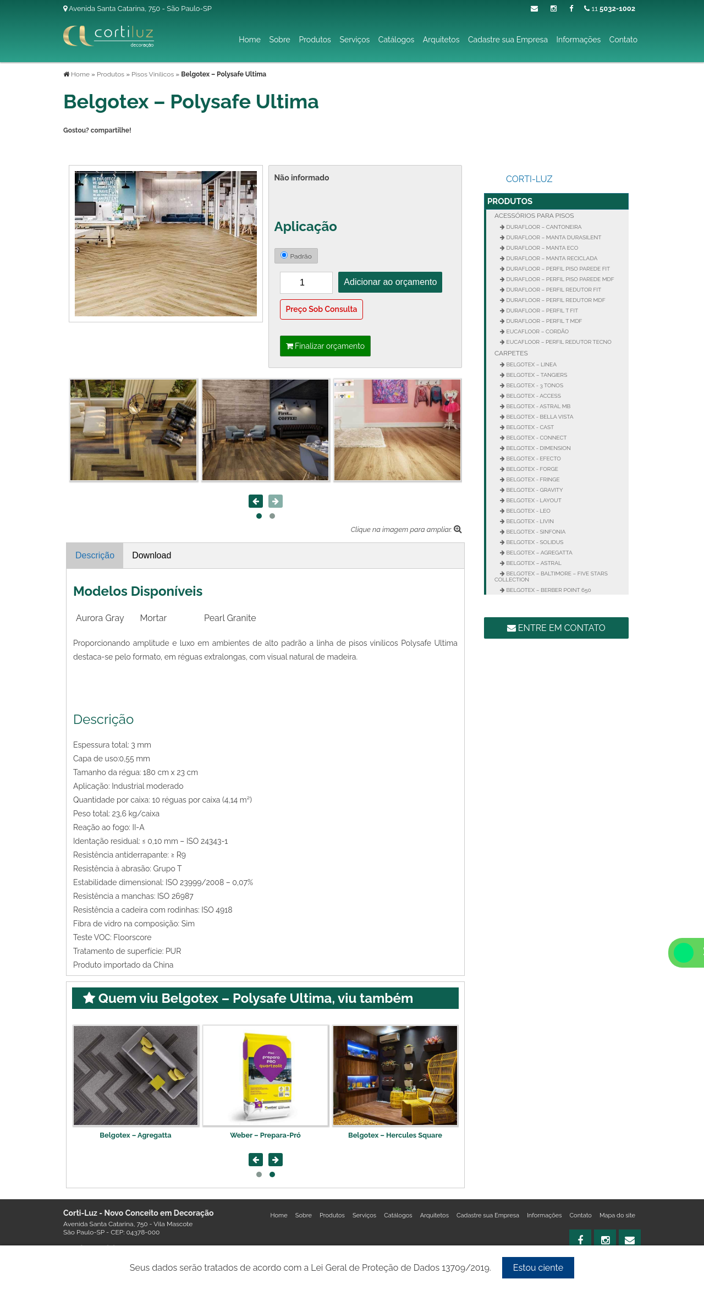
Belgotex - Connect (535, 438)
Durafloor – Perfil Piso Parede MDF (559, 279)
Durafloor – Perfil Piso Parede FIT (557, 269)
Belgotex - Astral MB (537, 406)
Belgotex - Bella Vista (539, 417)
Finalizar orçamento (325, 346)
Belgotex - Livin (529, 521)
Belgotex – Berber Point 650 (548, 590)
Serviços (354, 39)
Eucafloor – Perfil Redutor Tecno (558, 342)
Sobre (279, 39)
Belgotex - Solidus (534, 542)
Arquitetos (441, 39)
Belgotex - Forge (531, 469)
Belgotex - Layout (533, 500)
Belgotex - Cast (529, 427)
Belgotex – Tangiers (536, 375)
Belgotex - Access (533, 396)
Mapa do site (617, 1215)
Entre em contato (556, 628)
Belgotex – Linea (531, 364)
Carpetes (511, 353)
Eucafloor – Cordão (537, 331)
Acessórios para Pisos (534, 215)
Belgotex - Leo (528, 511)
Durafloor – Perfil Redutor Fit (553, 290)
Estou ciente (538, 1267)
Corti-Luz (529, 179)
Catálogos (396, 39)
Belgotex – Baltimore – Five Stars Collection (551, 576)
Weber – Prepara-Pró (395, 1135)
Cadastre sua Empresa (508, 39)
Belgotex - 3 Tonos (534, 385)
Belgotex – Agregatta (265, 1135)
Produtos (315, 39)
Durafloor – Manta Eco (541, 248)
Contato (623, 39)
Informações (579, 39)
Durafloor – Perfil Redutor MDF (555, 300)
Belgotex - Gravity (534, 490)
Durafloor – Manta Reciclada (551, 258)
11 (609, 8)
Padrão (296, 255)
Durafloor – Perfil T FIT (541, 311)
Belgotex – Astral (533, 563)
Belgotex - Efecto (533, 458)
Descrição (94, 555)
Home (250, 39)
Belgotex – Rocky (135, 1135)
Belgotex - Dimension (538, 448)
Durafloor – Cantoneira (543, 227)
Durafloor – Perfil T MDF (543, 321)
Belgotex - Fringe (532, 479)
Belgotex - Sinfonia (535, 532)
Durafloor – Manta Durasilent (553, 237)
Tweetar (78, 149)
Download (151, 555)
